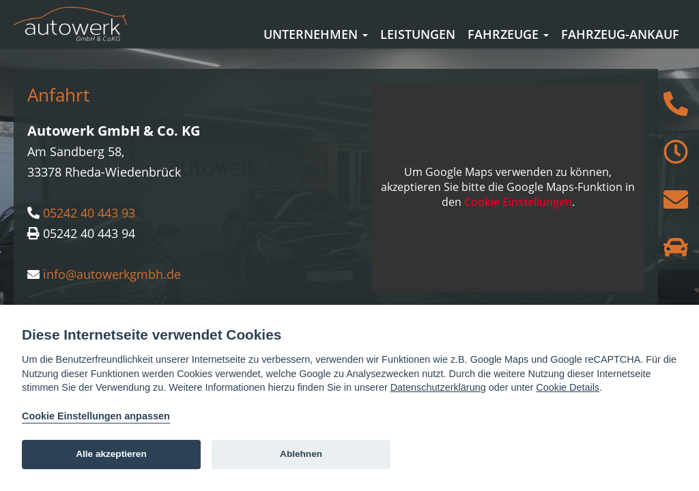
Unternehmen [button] (315, 34)
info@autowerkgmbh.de (112, 294)
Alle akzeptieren (111, 454)
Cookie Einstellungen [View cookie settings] (518, 222)
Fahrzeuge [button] (508, 34)
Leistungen (417, 34)
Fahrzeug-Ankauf (620, 34)
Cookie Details (567, 387)
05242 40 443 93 (89, 232)
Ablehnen (301, 454)
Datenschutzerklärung (438, 387)
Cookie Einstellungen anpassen (96, 416)
